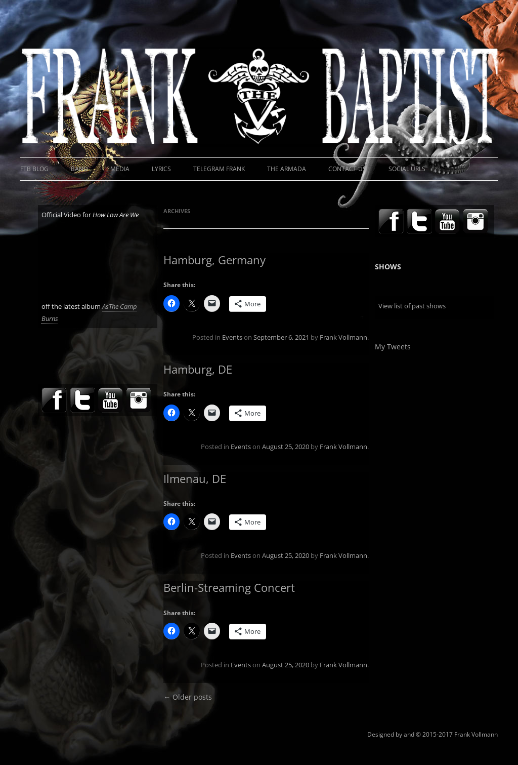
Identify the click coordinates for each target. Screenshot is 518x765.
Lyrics (161, 169)
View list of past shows (412, 305)
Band (79, 169)
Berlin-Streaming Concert (229, 587)
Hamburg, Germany (214, 259)
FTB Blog (34, 169)
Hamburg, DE (197, 369)
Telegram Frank (219, 169)
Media (120, 169)
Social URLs (406, 169)
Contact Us (347, 169)
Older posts (187, 697)
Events (232, 337)
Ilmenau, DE (194, 478)
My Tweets (393, 346)
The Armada (286, 169)
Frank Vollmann (343, 337)
